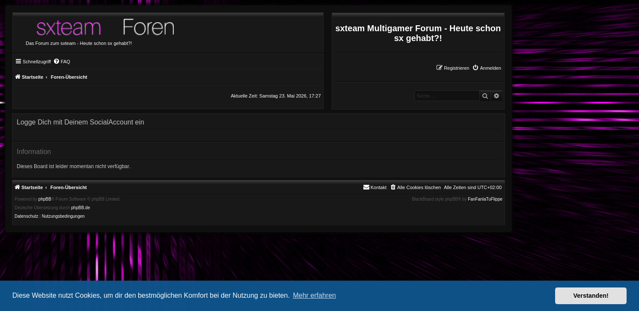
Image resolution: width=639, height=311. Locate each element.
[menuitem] (486, 68)
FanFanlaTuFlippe (485, 199)
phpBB (45, 199)
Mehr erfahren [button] (314, 295)
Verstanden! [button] (591, 295)
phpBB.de (80, 208)
